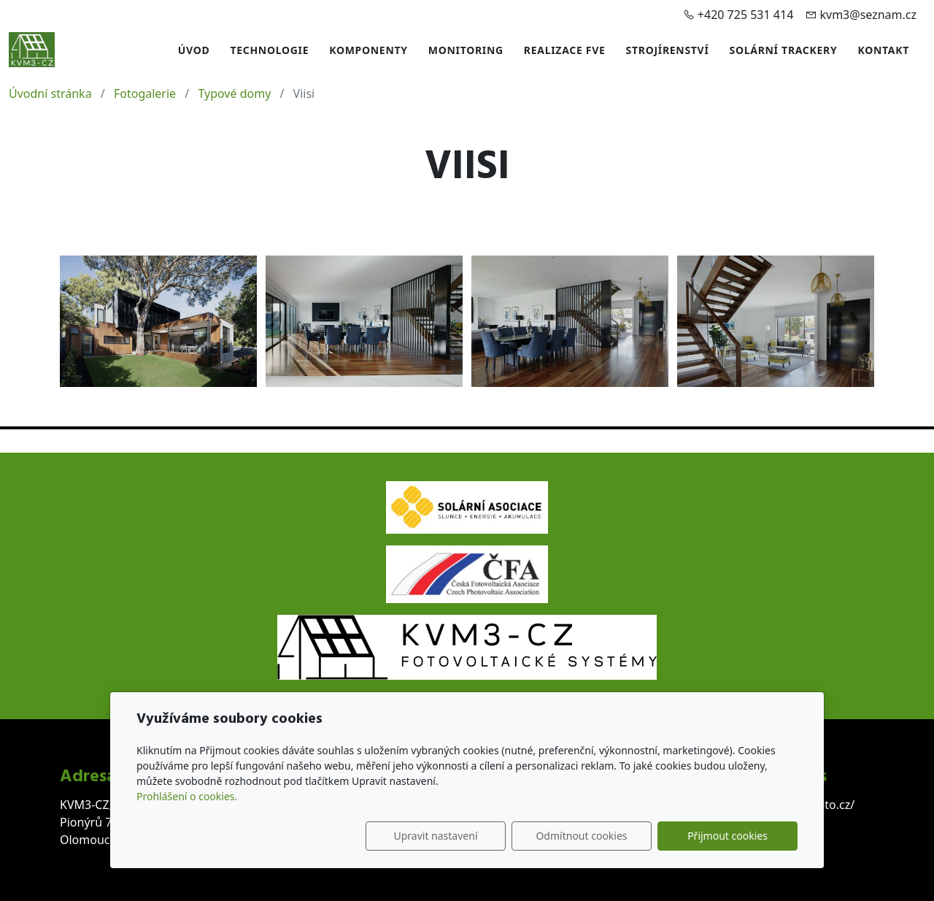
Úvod (194, 50)
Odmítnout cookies (581, 836)
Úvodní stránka (50, 93)
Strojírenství (667, 50)
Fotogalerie (145, 93)
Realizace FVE (565, 50)
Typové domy (234, 93)
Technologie (269, 50)
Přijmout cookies (727, 836)
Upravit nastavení (435, 836)
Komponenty (368, 50)
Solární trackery (784, 50)
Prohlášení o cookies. (186, 796)
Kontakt (883, 50)
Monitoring (465, 50)
